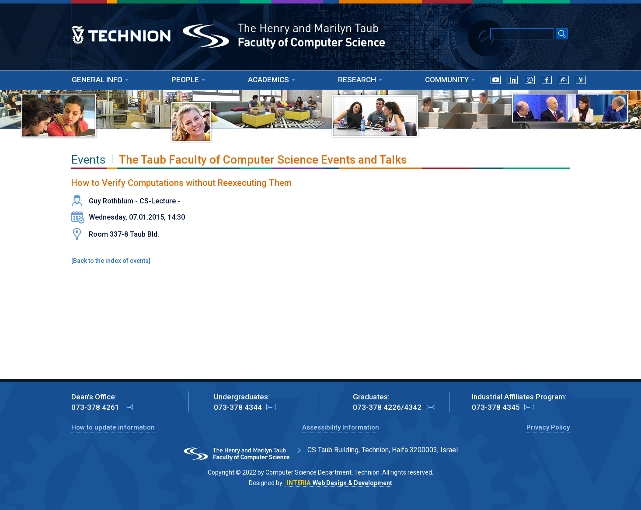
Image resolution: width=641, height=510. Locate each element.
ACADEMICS (272, 79)
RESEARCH (360, 79)
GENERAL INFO (100, 79)
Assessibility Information (340, 427)
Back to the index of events (111, 260)
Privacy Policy (548, 427)
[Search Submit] (562, 34)
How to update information (113, 427)
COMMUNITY (450, 79)
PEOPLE (188, 79)
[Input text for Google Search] (522, 33)
